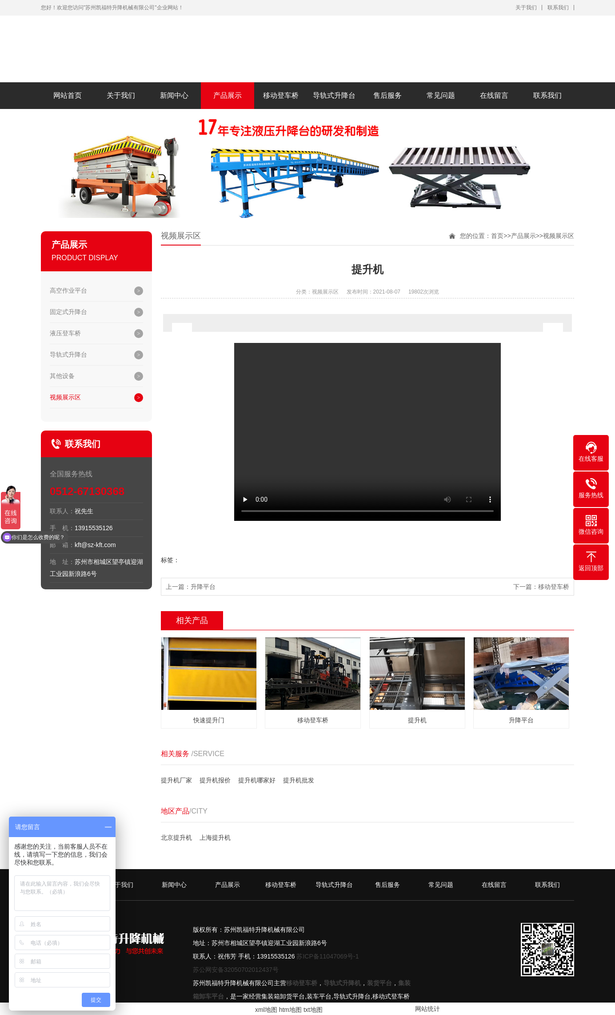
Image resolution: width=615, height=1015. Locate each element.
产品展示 (227, 95)
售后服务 (387, 95)
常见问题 (441, 95)
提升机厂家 (176, 780)
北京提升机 (176, 837)
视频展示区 (65, 397)
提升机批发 (298, 780)
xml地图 (266, 1009)
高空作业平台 (68, 290)
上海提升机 (215, 837)
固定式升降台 (68, 311)
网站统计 (427, 1008)
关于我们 (526, 7)
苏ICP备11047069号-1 (327, 956)
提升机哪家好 (257, 780)
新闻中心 (174, 95)
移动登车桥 (281, 95)
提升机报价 (215, 780)
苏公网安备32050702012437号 (236, 969)
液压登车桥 (65, 333)
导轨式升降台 (334, 95)
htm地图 (290, 1009)
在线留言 (494, 95)
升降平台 (203, 586)
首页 (497, 235)
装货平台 (379, 983)
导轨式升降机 (342, 983)
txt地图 (313, 1009)
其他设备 (62, 375)
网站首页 (67, 95)
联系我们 (558, 7)
